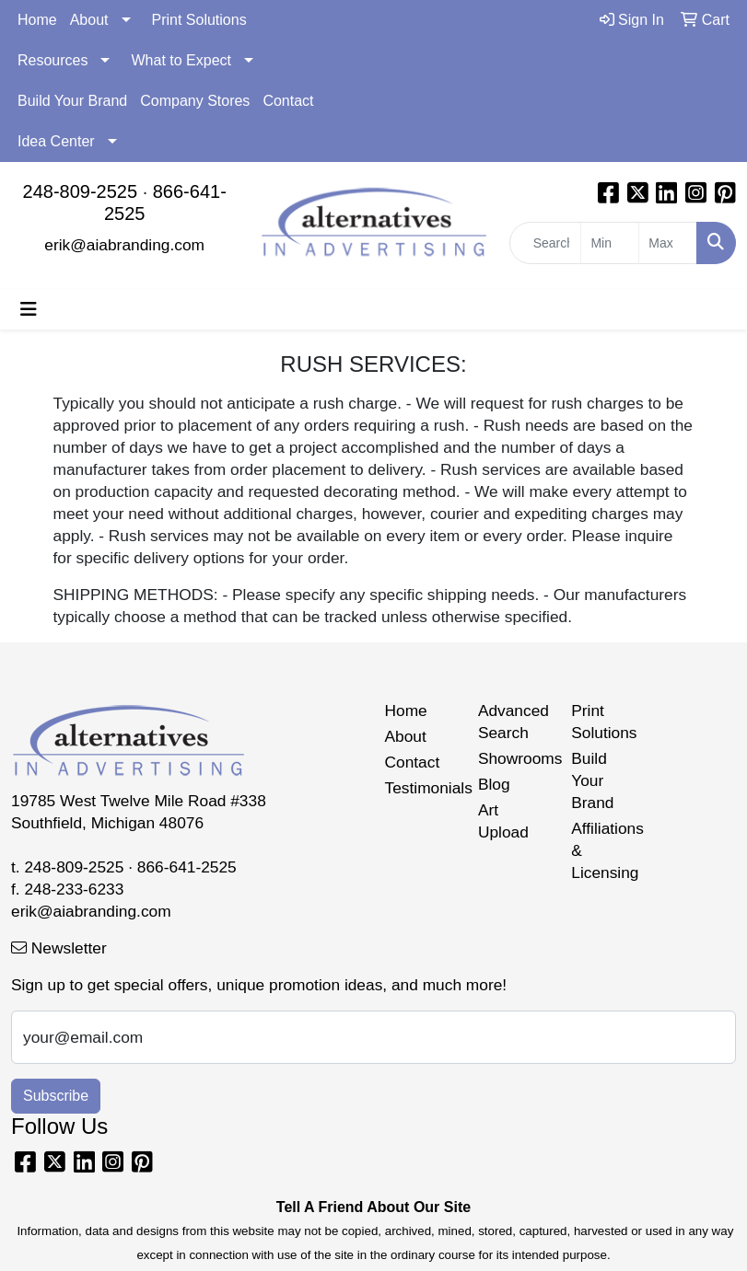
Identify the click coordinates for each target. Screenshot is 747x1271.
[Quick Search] (545, 243)
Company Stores (195, 101)
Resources (53, 60)
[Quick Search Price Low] (609, 243)
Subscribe (55, 1095)
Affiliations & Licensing (606, 850)
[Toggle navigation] (28, 309)
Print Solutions (199, 20)
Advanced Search (513, 721)
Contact (288, 101)
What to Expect (181, 60)
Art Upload (503, 821)
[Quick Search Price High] (667, 243)
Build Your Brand (72, 101)
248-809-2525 (80, 191)
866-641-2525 (187, 867)
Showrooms (513, 758)
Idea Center (56, 141)
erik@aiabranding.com (124, 245)
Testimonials (420, 788)
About (89, 20)
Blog (494, 784)
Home (37, 20)
